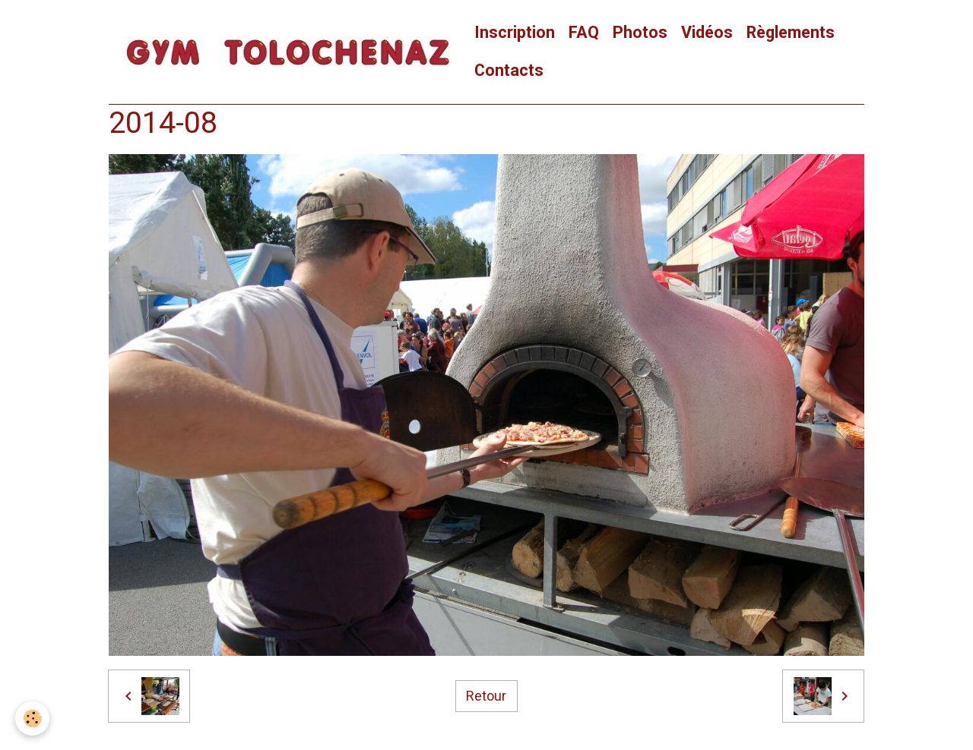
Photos (640, 32)
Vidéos (707, 32)
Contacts (509, 70)
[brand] (288, 52)
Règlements (790, 32)
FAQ (584, 32)
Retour (486, 696)
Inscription (514, 32)
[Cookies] (32, 718)
